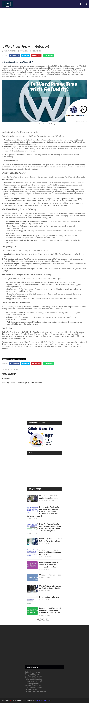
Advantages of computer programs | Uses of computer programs (50, 552)
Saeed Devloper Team (43, 700)
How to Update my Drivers (49, 597)
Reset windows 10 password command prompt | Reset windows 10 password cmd (50, 610)
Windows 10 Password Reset (50, 575)
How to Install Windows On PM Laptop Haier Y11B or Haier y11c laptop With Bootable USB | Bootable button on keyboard (43, 511)
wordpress (21, 359)
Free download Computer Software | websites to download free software (49, 564)
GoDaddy (12, 359)
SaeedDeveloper (19, 700)
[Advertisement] (44, 26)
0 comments (36, 51)
